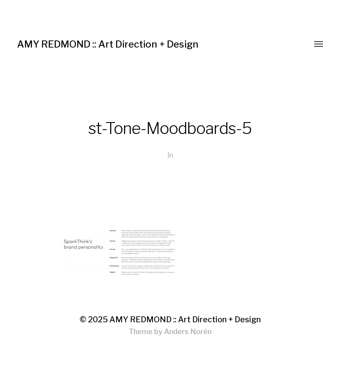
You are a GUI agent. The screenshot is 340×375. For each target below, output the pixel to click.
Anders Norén (188, 331)
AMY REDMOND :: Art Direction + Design (108, 44)
